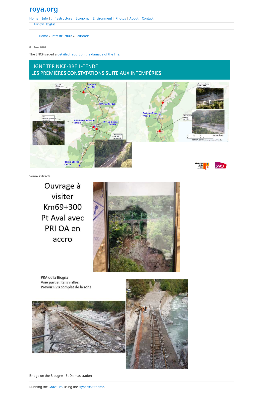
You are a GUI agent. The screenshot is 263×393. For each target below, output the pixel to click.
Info (45, 18)
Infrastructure (61, 18)
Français (39, 24)
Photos (121, 18)
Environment (102, 18)
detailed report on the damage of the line (88, 54)
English (50, 24)
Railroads (82, 36)
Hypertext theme (91, 387)
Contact (147, 18)
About (133, 18)
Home (34, 18)
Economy (82, 18)
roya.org (43, 9)
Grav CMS (55, 387)
